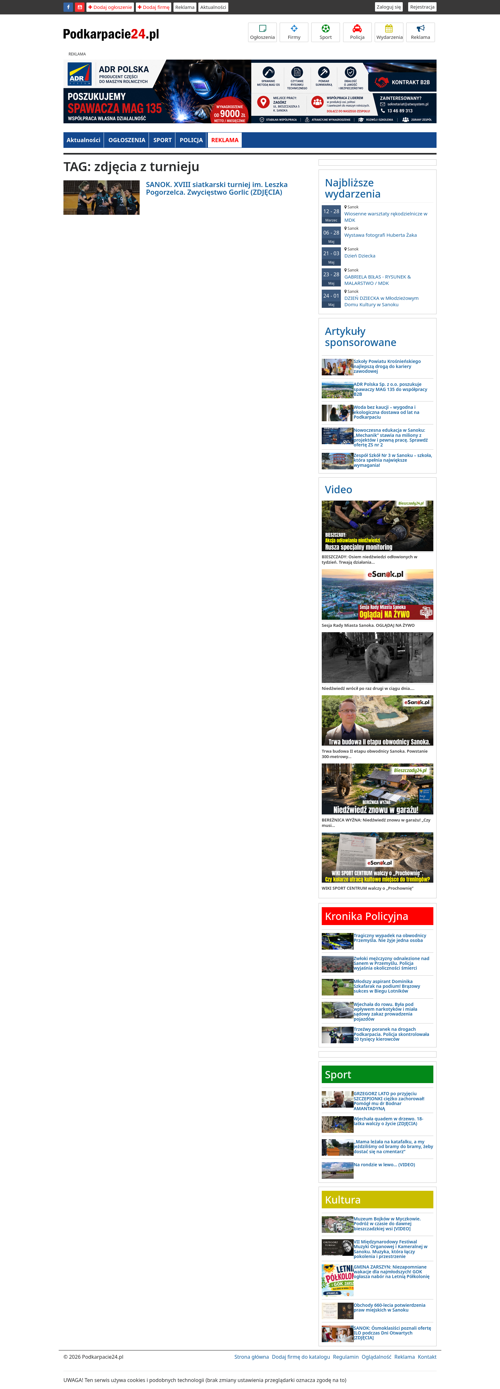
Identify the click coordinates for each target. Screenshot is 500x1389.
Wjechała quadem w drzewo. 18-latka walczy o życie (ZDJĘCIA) (388, 1121)
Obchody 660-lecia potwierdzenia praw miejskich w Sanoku (389, 1307)
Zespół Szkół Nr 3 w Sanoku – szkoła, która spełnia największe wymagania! (393, 460)
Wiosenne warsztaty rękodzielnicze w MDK (377, 213)
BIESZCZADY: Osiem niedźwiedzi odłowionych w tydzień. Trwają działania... (369, 559)
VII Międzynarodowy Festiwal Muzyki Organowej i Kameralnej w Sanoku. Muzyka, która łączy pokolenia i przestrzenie (391, 1249)
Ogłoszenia (262, 32)
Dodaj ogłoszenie (110, 7)
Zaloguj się (389, 7)
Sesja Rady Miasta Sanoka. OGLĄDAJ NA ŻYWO (368, 625)
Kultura (343, 1199)
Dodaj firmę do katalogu (301, 1356)
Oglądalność (376, 1356)
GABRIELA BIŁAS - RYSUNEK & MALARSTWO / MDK (377, 276)
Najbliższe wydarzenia (353, 188)
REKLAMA (225, 140)
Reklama (185, 7)
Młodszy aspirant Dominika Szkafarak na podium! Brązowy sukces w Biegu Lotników (387, 986)
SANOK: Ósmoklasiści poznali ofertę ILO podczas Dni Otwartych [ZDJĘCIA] (392, 1333)
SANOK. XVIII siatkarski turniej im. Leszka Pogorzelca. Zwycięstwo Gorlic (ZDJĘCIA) (217, 188)
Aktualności (213, 7)
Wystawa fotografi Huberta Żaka (377, 232)
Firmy (294, 32)
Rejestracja (422, 7)
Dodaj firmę (153, 7)
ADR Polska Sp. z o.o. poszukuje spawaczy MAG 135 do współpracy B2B (390, 389)
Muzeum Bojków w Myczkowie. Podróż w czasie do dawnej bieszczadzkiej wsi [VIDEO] (387, 1224)
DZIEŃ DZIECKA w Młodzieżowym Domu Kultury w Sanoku (377, 298)
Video (338, 489)
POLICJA (191, 140)
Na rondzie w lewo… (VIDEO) (384, 1164)
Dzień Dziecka (377, 252)
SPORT (162, 140)
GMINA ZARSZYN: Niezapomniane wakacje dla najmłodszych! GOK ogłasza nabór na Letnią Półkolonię (392, 1272)
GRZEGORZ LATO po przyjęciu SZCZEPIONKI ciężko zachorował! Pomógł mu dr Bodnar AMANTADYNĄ (389, 1100)
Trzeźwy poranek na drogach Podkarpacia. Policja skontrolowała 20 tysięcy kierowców (391, 1034)
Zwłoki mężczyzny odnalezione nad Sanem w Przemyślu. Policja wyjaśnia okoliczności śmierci (391, 963)
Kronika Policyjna (366, 916)
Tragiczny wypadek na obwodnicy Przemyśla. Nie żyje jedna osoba (390, 937)
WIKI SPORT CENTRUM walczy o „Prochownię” (368, 888)
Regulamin (346, 1356)
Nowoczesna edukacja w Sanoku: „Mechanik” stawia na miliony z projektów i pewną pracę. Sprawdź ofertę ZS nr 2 (391, 437)
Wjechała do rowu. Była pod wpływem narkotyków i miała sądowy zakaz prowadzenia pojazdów (385, 1011)
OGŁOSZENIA (126, 140)
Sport (325, 32)
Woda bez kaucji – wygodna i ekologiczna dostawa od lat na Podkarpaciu (386, 412)
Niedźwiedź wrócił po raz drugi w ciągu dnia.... (368, 688)
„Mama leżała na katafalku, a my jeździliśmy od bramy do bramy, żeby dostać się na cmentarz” (393, 1146)
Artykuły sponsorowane (360, 336)
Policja (357, 32)
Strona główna (251, 1356)
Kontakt (427, 1356)
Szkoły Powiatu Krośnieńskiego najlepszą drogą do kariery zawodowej (387, 366)
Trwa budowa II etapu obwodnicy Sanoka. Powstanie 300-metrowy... (375, 753)
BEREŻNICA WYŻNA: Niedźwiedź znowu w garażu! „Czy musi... (376, 822)
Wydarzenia (390, 32)
